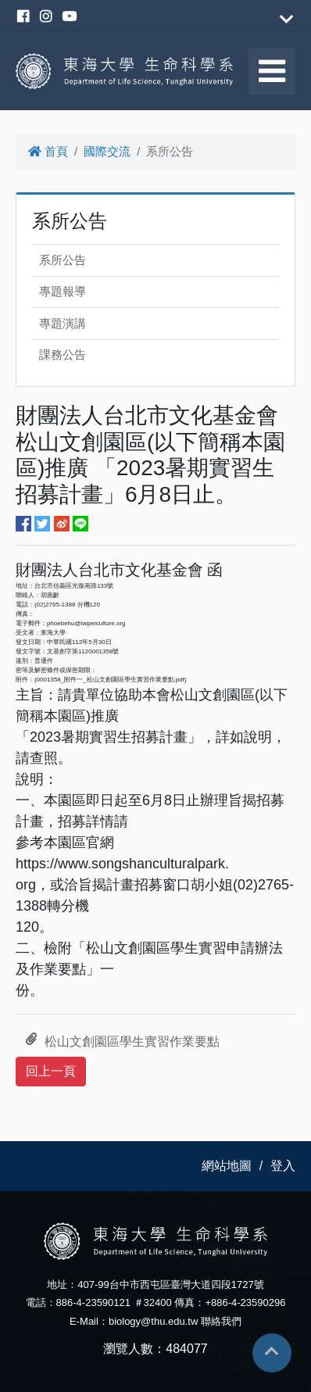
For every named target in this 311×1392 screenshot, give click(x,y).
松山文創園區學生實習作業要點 (123, 1041)
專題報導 (62, 291)
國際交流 (107, 151)
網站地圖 (227, 1165)
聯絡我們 (221, 1321)
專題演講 (62, 323)
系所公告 (62, 260)
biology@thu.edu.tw (153, 1321)
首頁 (48, 151)
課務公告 (62, 354)
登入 (282, 1165)
